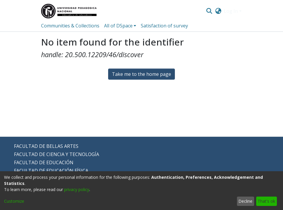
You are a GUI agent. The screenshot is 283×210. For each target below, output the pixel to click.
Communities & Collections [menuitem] (70, 25)
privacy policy (76, 189)
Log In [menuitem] (231, 11)
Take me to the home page (141, 74)
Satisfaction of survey (164, 25)
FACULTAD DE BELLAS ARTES (46, 146)
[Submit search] (209, 11)
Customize (14, 201)
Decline (245, 201)
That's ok (266, 201)
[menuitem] (218, 11)
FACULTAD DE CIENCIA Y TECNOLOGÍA (56, 154)
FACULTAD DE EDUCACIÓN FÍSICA (51, 170)
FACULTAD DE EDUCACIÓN (43, 162)
